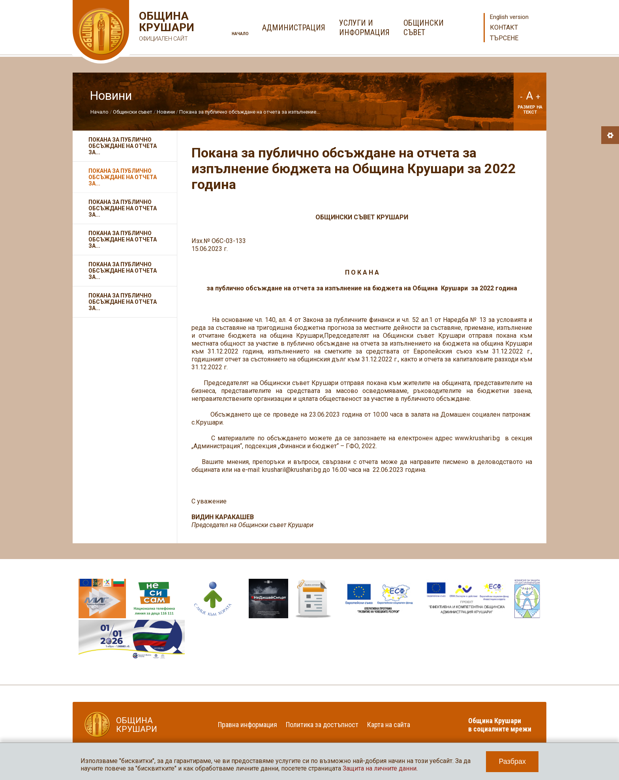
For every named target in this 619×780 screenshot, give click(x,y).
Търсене (504, 38)
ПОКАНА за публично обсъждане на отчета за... (122, 301)
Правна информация (247, 724)
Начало (240, 34)
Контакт (504, 27)
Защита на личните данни (379, 768)
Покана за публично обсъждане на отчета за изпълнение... (249, 112)
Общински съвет (132, 112)
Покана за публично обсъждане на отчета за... (122, 146)
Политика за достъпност (322, 724)
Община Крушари (165, 27)
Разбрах (512, 761)
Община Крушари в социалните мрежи (499, 724)
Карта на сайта (388, 724)
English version (509, 17)
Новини (166, 112)
